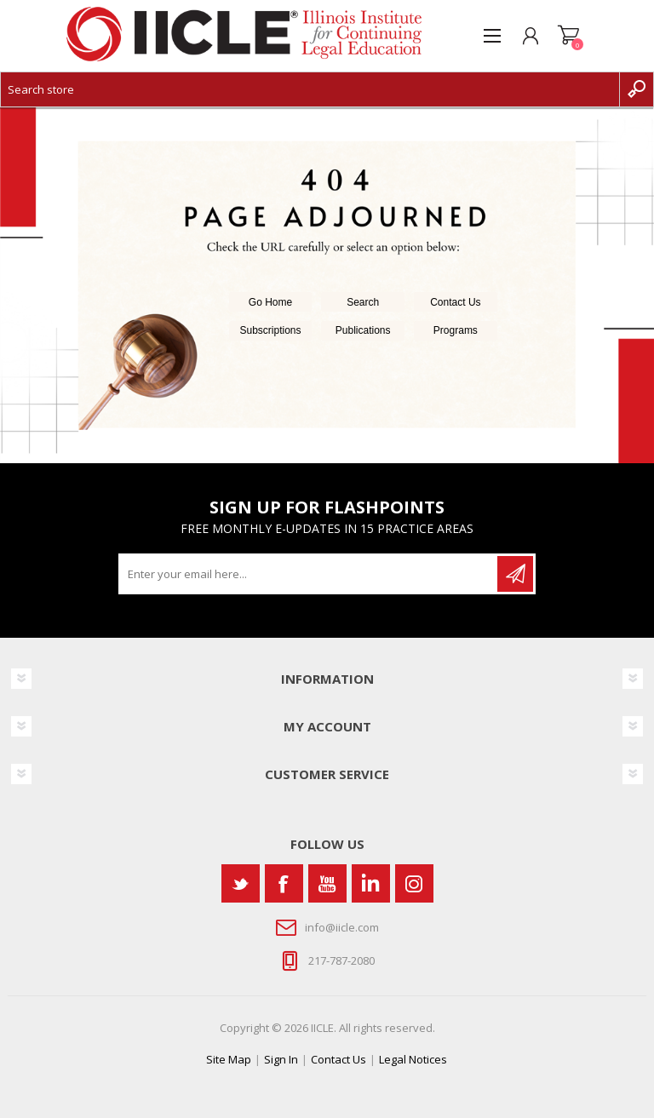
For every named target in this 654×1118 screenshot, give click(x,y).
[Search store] (310, 89)
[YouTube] (327, 883)
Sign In (281, 1059)
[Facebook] (284, 883)
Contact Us (455, 302)
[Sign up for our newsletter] (309, 574)
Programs (455, 330)
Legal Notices (413, 1059)
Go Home (270, 302)
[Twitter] (240, 883)
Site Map (228, 1059)
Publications (363, 330)
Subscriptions (270, 330)
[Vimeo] (371, 883)
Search (363, 302)
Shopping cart (568, 35)
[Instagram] (414, 883)
